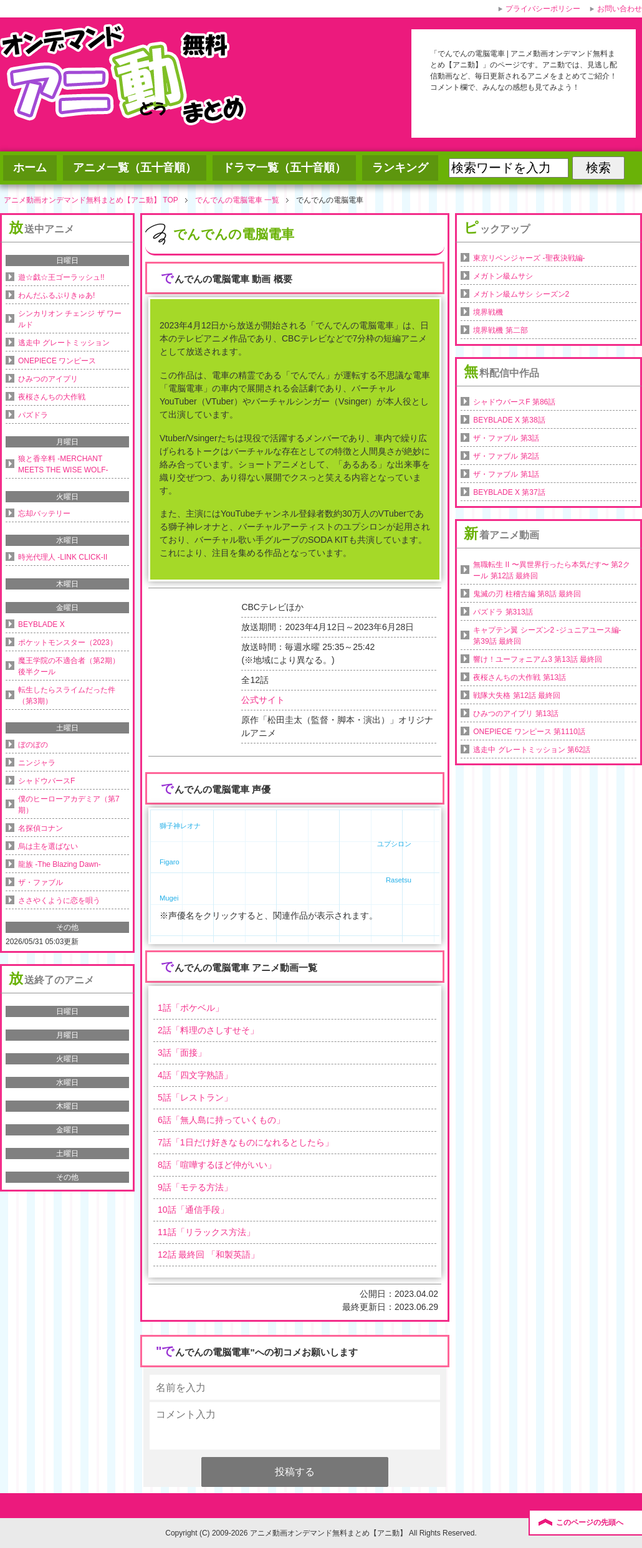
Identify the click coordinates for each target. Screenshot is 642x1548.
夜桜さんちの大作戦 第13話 (519, 677)
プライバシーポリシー (542, 8)
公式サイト (263, 700)
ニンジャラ (36, 762)
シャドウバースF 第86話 (514, 402)
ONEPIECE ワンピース (57, 360)
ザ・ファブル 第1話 (506, 474)
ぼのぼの (33, 744)
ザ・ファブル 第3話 (506, 438)
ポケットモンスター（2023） (67, 642)
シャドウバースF (46, 780)
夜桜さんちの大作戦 (51, 397)
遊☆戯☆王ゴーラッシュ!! (61, 277)
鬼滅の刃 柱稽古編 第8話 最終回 (527, 594)
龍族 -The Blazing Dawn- (59, 864)
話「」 (191, 1008)
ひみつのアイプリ (48, 379)
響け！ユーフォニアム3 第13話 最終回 (537, 659)
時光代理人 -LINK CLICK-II (62, 557)
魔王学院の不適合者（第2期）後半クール (69, 666)
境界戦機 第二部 (500, 330)
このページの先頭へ (589, 1522)
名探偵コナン (40, 828)
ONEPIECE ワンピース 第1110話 (529, 731)
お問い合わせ (619, 8)
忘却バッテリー (44, 513)
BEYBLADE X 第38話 (509, 420)
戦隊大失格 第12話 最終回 (516, 695)
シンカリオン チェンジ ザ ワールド (70, 319)
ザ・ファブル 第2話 (506, 456)
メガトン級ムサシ (503, 276)
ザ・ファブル (40, 882)
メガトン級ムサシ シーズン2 (521, 294)
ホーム (30, 167)
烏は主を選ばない (48, 846)
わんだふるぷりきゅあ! (56, 295)
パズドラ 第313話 (502, 612)
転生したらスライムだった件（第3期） (66, 695)
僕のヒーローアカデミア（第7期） (69, 805)
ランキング (400, 167)
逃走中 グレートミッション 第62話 (531, 749)
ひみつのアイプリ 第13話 (515, 713)
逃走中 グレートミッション (64, 342)
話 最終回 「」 (208, 1254)
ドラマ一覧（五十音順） (284, 167)
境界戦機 (488, 312)
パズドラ (33, 415)
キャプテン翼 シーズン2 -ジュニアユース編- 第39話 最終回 (547, 636)
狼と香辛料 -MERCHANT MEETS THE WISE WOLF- (63, 464)
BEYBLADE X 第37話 (509, 492)
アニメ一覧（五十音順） (134, 167)
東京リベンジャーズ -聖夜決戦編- (529, 258)
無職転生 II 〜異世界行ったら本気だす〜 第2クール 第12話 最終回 (551, 570)
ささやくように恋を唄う (59, 900)
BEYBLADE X (41, 624)
